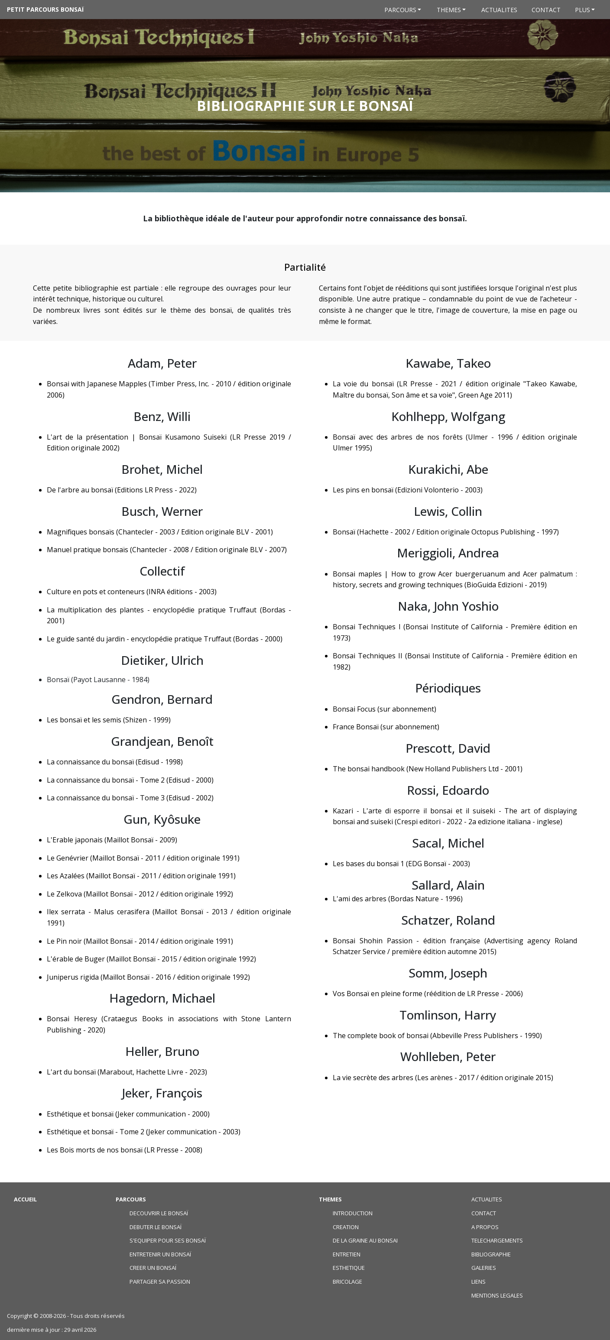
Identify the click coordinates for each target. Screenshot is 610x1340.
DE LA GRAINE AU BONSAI (365, 1240)
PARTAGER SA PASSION (160, 1281)
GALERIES (483, 1268)
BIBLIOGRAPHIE (491, 1254)
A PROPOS (485, 1227)
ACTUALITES (486, 1199)
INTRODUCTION (353, 1213)
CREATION (346, 1227)
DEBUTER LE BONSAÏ (156, 1227)
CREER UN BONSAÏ (153, 1268)
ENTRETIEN (346, 1254)
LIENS (478, 1281)
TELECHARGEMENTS (497, 1240)
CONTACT (483, 1213)
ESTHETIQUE (349, 1268)
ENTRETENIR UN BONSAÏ (160, 1254)
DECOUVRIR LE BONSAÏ (159, 1213)
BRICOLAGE (347, 1281)
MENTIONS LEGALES (497, 1295)
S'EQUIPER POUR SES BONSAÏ (168, 1240)
